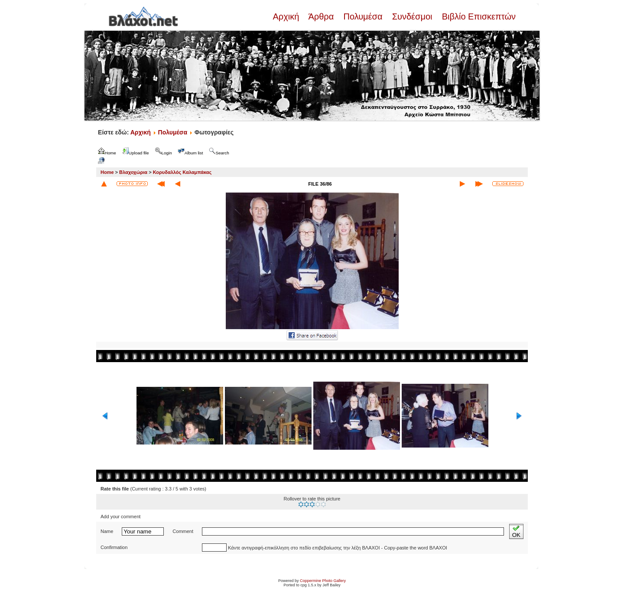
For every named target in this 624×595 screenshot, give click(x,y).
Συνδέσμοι (412, 16)
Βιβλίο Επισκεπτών (477, 16)
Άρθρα (321, 16)
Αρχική (287, 16)
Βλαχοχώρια (133, 172)
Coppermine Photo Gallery (323, 581)
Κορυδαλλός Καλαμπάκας (182, 172)
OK (516, 531)
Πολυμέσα (363, 16)
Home (107, 172)
